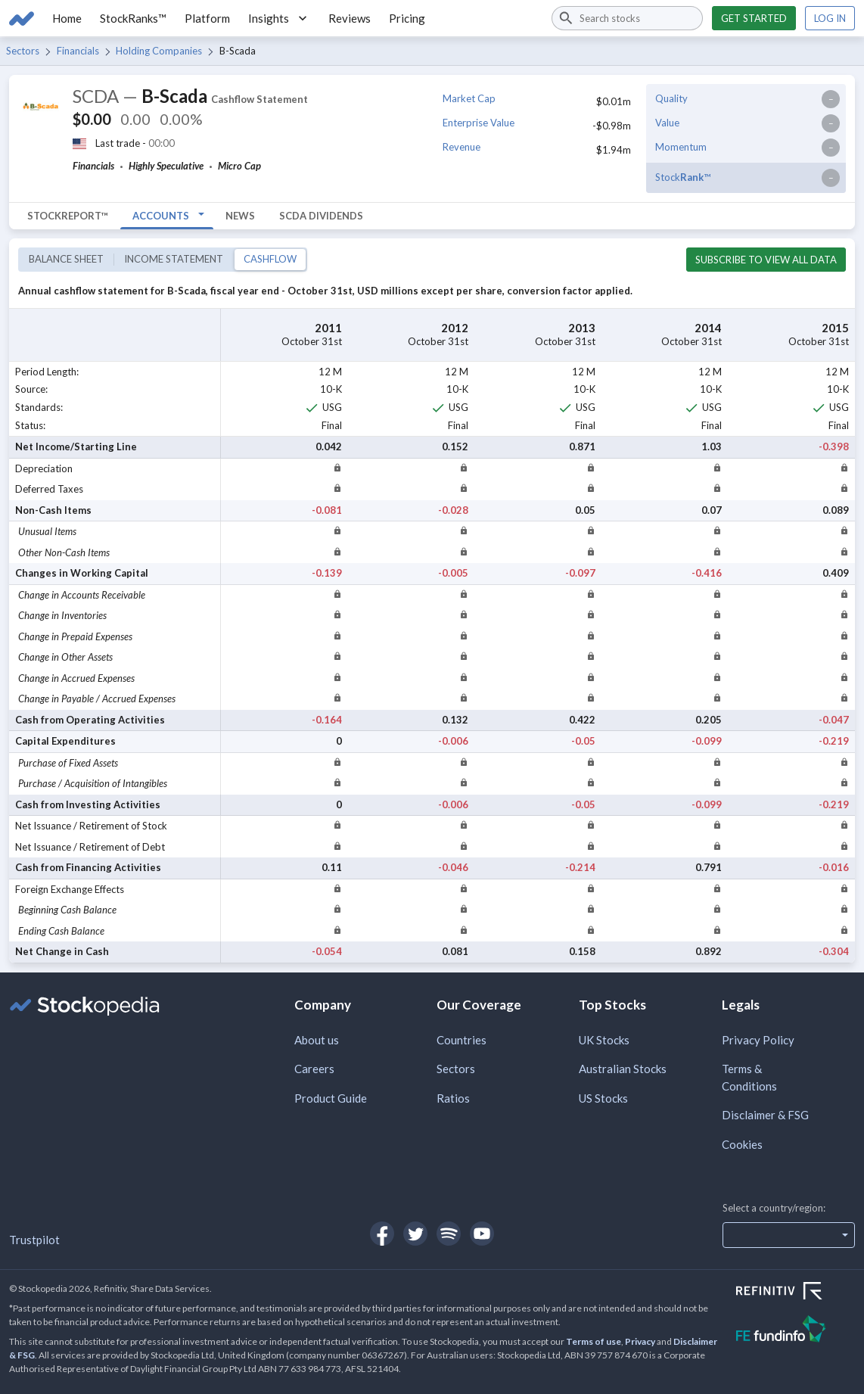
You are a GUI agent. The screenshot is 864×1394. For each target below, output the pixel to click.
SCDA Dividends (321, 216)
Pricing (407, 18)
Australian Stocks (623, 1068)
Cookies (742, 1144)
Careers (314, 1068)
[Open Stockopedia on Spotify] (449, 1233)
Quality (671, 98)
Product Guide (330, 1098)
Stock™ (682, 177)
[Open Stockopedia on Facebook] (382, 1233)
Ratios (453, 1098)
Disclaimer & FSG (765, 1115)
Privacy (640, 1341)
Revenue (461, 147)
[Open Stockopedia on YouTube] (482, 1233)
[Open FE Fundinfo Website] (795, 1330)
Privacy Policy (758, 1040)
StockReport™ (67, 216)
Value (667, 123)
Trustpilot (34, 1239)
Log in (830, 18)
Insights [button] (279, 18)
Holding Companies (159, 51)
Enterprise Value (478, 123)
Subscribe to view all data (766, 260)
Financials (78, 51)
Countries (461, 1040)
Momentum (681, 147)
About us (316, 1040)
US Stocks (603, 1098)
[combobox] (627, 18)
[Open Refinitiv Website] (795, 1292)
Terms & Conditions (749, 1077)
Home (67, 18)
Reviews (349, 18)
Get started (754, 18)
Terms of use (593, 1341)
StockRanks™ (133, 18)
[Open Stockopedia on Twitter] (415, 1233)
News (240, 216)
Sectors (22, 51)
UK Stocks (604, 1040)
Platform (207, 18)
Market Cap (469, 98)
